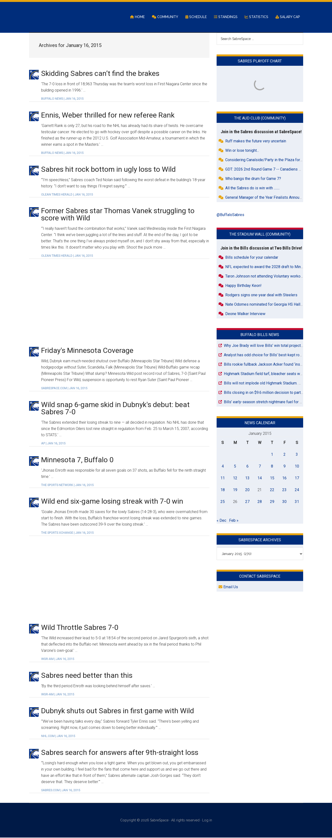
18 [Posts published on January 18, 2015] (222, 490)
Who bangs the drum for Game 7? (253, 179)
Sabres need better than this (86, 675)
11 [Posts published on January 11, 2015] (222, 478)
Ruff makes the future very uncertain (255, 141)
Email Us (228, 587)
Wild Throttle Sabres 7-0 (79, 628)
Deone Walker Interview (245, 314)
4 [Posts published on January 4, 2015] (223, 466)
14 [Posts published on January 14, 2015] (259, 478)
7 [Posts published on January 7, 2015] (260, 466)
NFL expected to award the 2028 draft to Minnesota (268, 267)
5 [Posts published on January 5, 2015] (235, 466)
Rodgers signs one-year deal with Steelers (261, 295)
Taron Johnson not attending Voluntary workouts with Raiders (276, 276)
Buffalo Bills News (259, 335)
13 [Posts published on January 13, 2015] (247, 478)
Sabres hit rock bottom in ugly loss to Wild (108, 169)
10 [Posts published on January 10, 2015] (297, 466)
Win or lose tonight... (242, 151)
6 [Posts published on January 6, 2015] (247, 466)
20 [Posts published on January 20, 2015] (247, 490)
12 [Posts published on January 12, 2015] (235, 478)
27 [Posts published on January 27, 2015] (247, 502)
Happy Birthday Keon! (243, 286)
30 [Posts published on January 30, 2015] (284, 502)
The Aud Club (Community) (260, 118)
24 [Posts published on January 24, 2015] (297, 490)
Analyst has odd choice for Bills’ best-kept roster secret (271, 355)
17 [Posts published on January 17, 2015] (297, 478)
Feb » (233, 520)
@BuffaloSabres (230, 215)
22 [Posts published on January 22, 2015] (272, 490)
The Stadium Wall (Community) (259, 234)
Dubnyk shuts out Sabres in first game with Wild (117, 711)
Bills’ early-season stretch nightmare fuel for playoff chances (275, 402)
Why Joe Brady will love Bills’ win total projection (265, 345)
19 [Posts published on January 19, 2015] (235, 490)
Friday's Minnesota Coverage (87, 351)
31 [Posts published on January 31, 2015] (297, 502)
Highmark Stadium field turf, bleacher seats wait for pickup (273, 374)
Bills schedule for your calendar (251, 257)
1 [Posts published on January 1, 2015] (272, 454)
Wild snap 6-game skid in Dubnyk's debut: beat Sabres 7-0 (115, 408)
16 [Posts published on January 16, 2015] (284, 478)
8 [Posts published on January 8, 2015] (272, 466)
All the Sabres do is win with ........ (252, 188)
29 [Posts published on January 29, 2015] (272, 502)
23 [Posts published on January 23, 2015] (284, 490)
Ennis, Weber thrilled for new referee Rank (108, 115)
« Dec (221, 520)
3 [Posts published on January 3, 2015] (297, 454)
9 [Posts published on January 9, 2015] (284, 466)
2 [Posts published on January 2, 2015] (284, 454)
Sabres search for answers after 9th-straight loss (119, 752)
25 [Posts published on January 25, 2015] (222, 502)
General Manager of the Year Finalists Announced (266, 198)
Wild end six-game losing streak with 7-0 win (112, 501)
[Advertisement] (119, 303)
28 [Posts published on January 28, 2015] (259, 502)
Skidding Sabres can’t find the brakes (100, 73)
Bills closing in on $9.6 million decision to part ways (267, 392)
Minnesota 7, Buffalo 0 (77, 460)
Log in (207, 821)
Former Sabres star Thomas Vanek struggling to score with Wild (117, 215)
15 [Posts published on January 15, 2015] (272, 478)
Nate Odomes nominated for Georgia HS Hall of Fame (270, 304)
